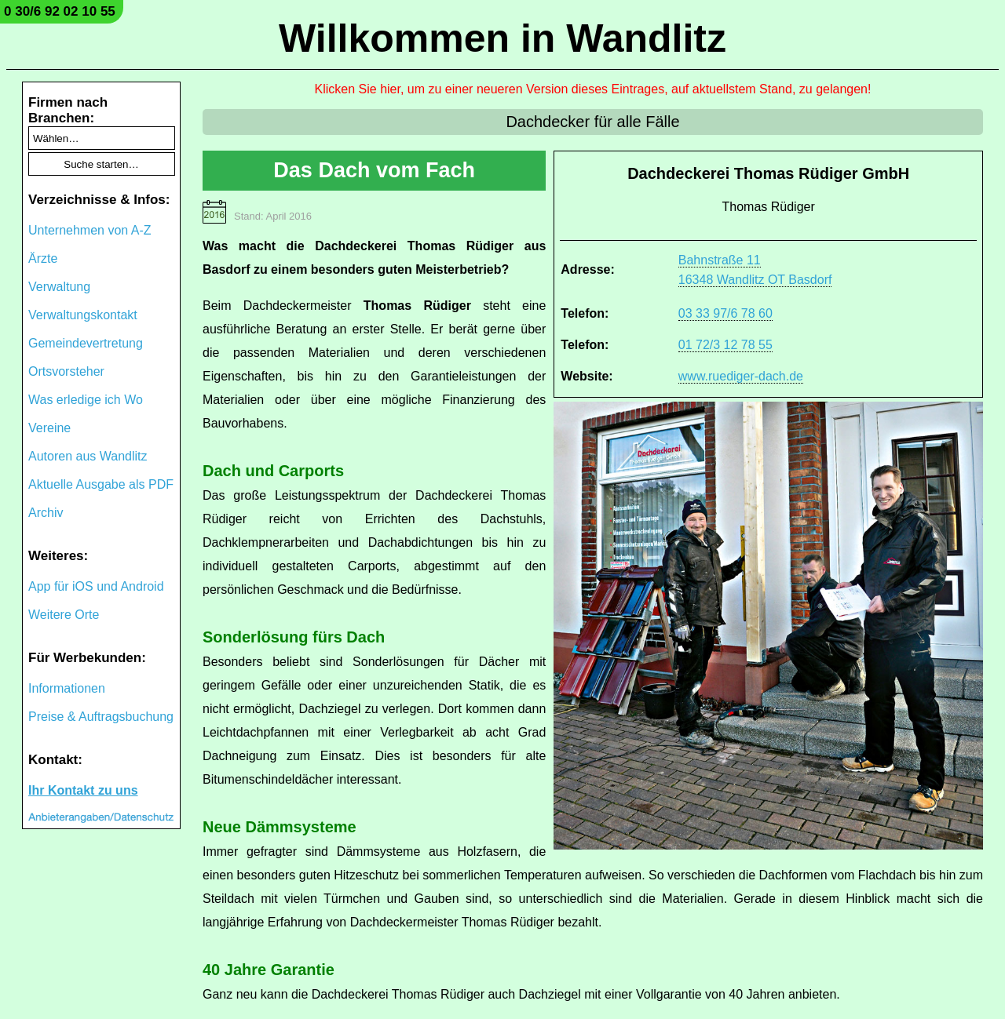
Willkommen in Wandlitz (502, 38)
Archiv (45, 512)
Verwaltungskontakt (82, 315)
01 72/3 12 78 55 (725, 344)
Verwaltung (59, 286)
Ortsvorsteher (66, 371)
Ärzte (42, 258)
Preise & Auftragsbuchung (101, 716)
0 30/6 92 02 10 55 (59, 11)
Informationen (66, 688)
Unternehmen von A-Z (90, 230)
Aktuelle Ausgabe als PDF (101, 484)
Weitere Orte (63, 614)
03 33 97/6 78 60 (725, 313)
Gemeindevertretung (85, 343)
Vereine (49, 428)
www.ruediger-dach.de (740, 376)
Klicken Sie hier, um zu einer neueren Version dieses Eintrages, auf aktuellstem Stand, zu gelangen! (593, 89)
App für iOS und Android (96, 586)
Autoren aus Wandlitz (87, 456)
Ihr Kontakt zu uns (83, 790)
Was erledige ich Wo (85, 399)
